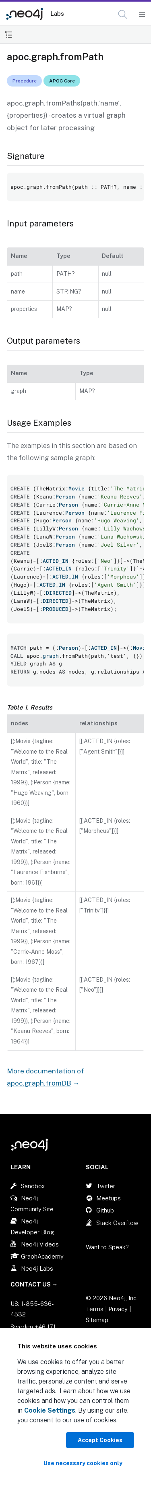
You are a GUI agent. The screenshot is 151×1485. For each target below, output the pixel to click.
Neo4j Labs (37, 1268)
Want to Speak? (107, 1247)
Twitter (105, 1186)
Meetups (108, 1198)
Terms (94, 1308)
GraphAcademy (42, 1256)
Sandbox (33, 1186)
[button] (122, 14)
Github (105, 1210)
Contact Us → (34, 1284)
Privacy (118, 1308)
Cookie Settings (49, 1410)
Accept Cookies (100, 1440)
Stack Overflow (117, 1222)
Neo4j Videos (40, 1244)
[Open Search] (123, 14)
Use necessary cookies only (82, 1463)
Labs (57, 13)
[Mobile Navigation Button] (141, 14)
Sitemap (97, 1319)
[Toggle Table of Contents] (8, 34)
